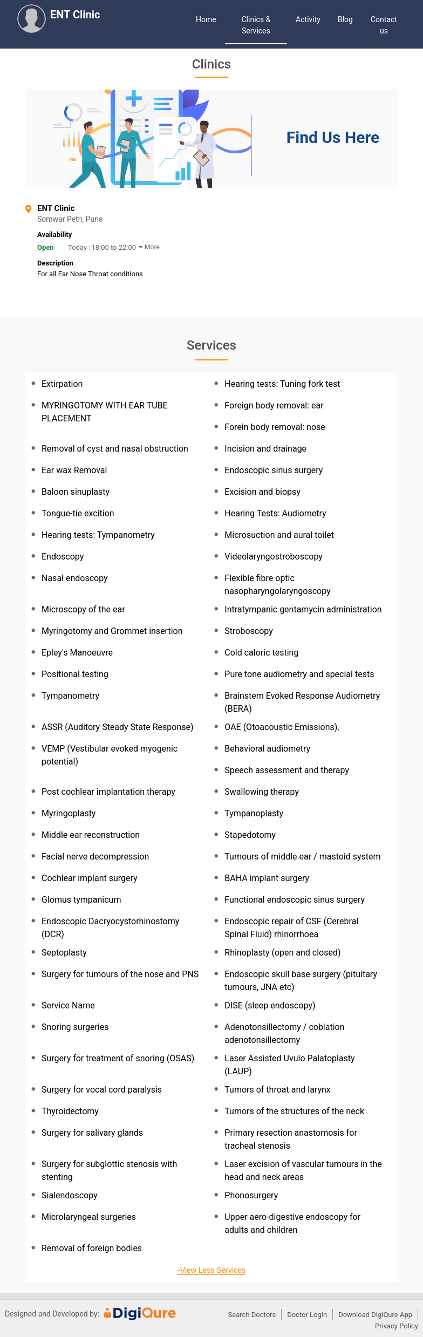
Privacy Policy (396, 1326)
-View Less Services (211, 1270)
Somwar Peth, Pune (99, 219)
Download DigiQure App (375, 1315)
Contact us (384, 25)
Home (206, 19)
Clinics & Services (256, 25)
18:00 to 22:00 (113, 247)
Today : (79, 247)
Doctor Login (307, 1315)
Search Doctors (252, 1315)
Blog (345, 19)
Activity (308, 19)
